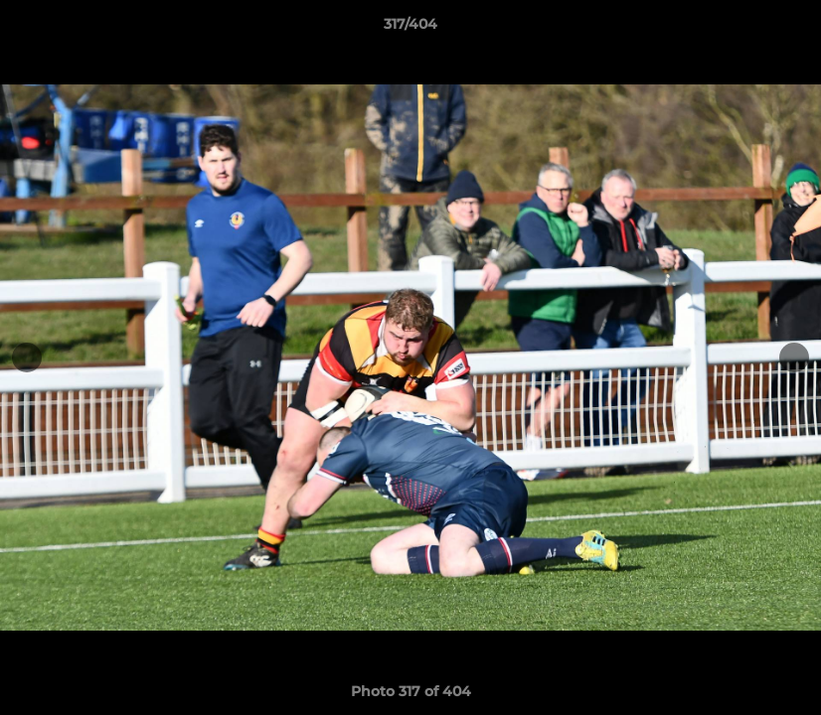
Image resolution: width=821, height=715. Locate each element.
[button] (785, 29)
